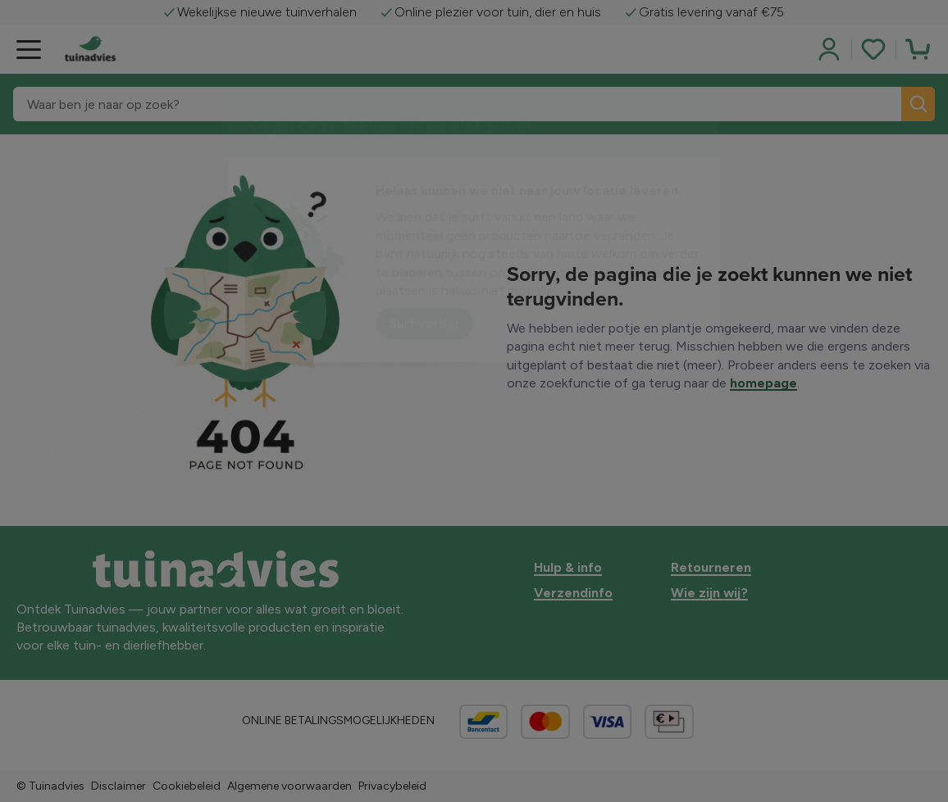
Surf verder (424, 323)
